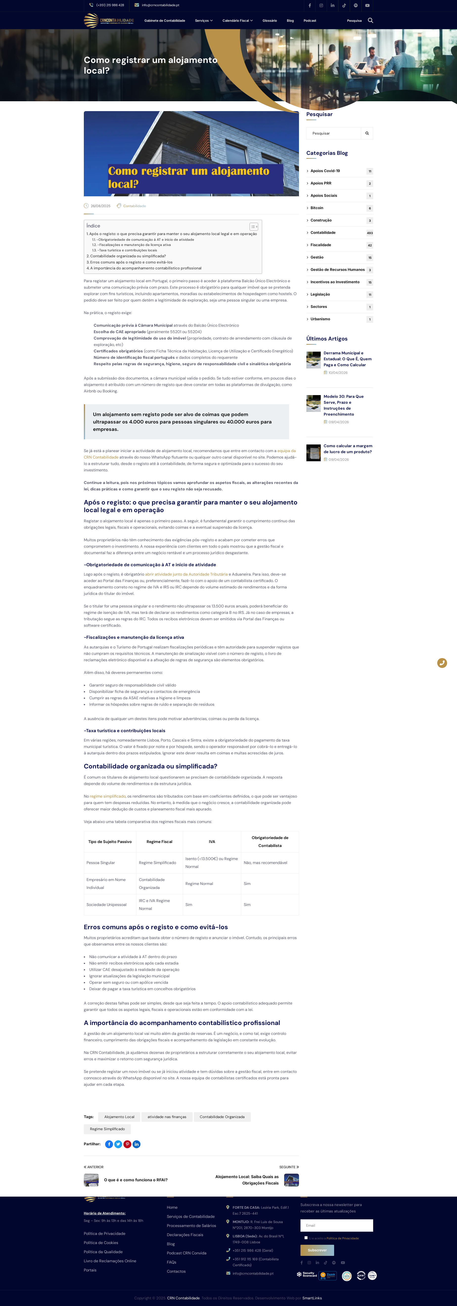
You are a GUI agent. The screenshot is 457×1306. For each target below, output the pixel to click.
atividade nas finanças (168, 1117)
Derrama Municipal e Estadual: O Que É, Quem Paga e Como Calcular (348, 358)
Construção (342, 220)
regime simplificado (108, 796)
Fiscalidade (342, 245)
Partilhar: (92, 1144)
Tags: (89, 1117)
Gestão (342, 257)
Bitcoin (342, 208)
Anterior (93, 1167)
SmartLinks (312, 1298)
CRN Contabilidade (183, 1298)
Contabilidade (134, 206)
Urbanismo (342, 319)
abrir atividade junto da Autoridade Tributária (186, 574)
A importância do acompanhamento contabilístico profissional (146, 268)
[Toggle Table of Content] (251, 226)
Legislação (342, 294)
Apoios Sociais (342, 196)
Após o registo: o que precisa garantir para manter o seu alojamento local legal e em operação (173, 233)
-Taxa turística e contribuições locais (127, 250)
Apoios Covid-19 (342, 171)
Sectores (342, 307)
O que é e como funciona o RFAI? (136, 1180)
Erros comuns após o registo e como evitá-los (131, 262)
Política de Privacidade (343, 1238)
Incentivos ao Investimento (342, 282)
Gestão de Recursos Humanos (342, 270)
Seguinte (289, 1167)
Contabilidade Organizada (224, 1117)
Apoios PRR (342, 183)
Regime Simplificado (107, 1129)
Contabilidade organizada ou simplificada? (128, 256)
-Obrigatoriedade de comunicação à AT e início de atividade (145, 239)
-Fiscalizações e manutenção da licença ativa (134, 244)
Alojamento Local (120, 1117)
